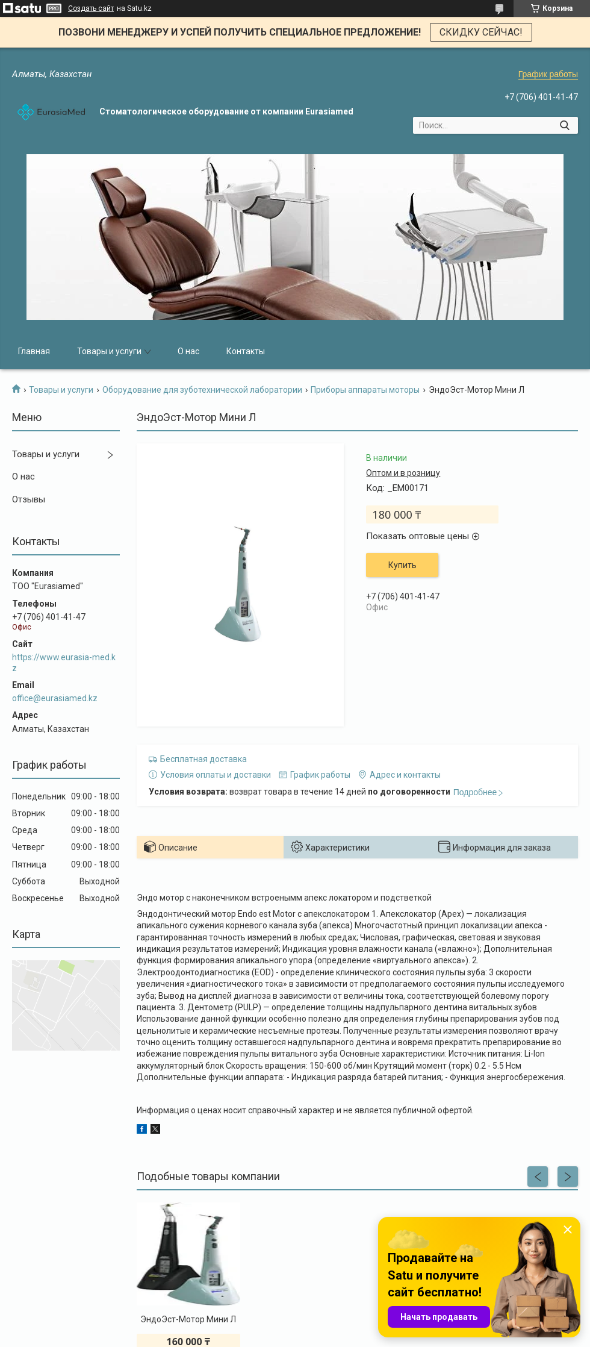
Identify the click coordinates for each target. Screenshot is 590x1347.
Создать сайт (91, 8)
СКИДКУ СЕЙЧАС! (481, 32)
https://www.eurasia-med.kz (64, 662)
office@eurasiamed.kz (55, 698)
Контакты (245, 351)
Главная (34, 351)
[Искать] (564, 125)
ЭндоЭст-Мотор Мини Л (188, 1319)
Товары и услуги (109, 351)
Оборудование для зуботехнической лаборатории (202, 390)
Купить (402, 565)
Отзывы (28, 499)
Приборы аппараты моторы (365, 390)
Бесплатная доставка (203, 759)
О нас (188, 351)
